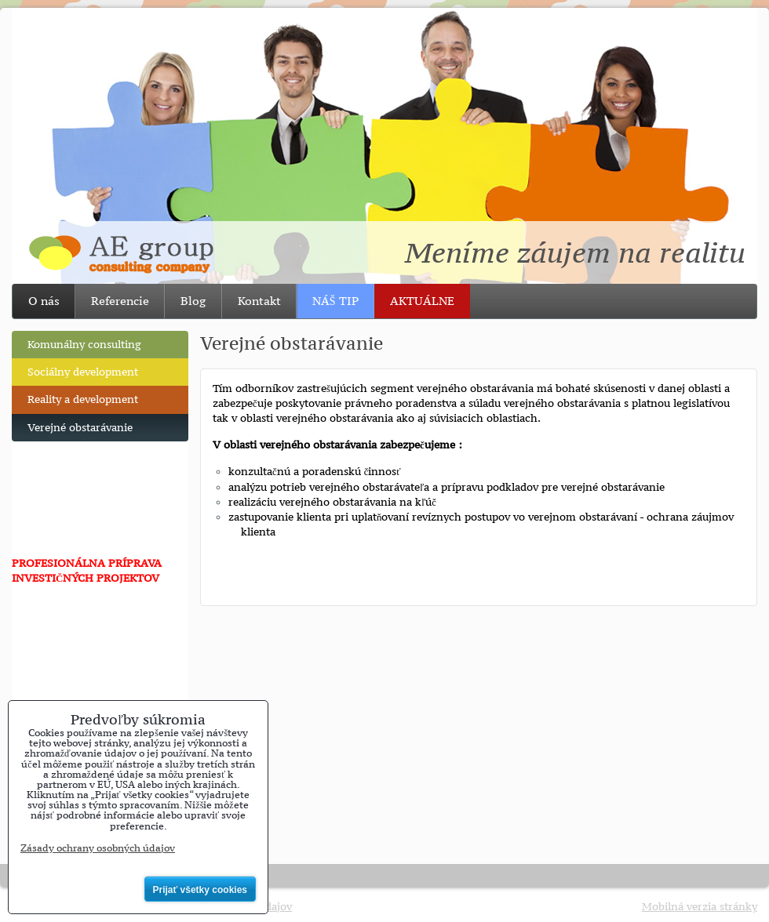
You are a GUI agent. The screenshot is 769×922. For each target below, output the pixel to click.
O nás (44, 300)
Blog (193, 300)
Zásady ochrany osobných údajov (97, 848)
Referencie (120, 300)
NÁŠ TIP (335, 300)
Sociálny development (82, 372)
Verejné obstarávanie (80, 427)
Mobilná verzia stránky (699, 906)
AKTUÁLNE (422, 300)
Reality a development (82, 399)
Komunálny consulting (84, 344)
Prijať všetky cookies (200, 889)
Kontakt (259, 300)
